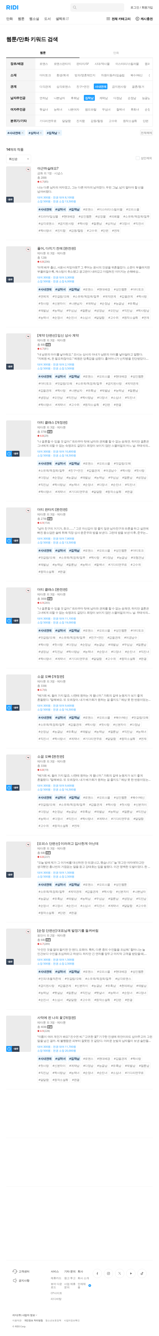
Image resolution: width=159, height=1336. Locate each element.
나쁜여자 (73, 109)
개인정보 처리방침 (33, 1320)
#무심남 (71, 310)
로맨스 (44, 64)
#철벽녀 (99, 565)
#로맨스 (88, 209)
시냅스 (58, 173)
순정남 (132, 98)
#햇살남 (57, 993)
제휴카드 (56, 1278)
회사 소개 (83, 1278)
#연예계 (44, 296)
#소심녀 (85, 318)
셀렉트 (62, 18)
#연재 (115, 230)
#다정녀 (124, 223)
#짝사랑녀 (45, 230)
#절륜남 (97, 223)
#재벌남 (44, 310)
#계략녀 (60, 405)
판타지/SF (82, 64)
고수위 (113, 121)
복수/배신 (136, 75)
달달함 (66, 121)
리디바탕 (56, 1298)
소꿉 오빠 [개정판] (50, 676)
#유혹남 (133, 303)
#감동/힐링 (76, 230)
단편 (145, 121)
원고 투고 (70, 1278)
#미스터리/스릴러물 (109, 209)
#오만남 (113, 310)
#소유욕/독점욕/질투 (136, 216)
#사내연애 (45, 209)
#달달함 (99, 318)
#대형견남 (137, 557)
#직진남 (127, 310)
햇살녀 (44, 109)
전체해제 (146, 133)
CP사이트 (56, 1293)
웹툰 (21, 18)
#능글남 (119, 303)
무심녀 (106, 109)
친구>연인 (82, 86)
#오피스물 (132, 209)
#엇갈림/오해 (60, 296)
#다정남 (44, 477)
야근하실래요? (47, 168)
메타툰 (41, 253)
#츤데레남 (125, 986)
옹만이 (41, 935)
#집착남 (74, 209)
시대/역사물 (102, 64)
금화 (40, 173)
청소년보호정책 (53, 1320)
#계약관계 (109, 296)
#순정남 (105, 303)
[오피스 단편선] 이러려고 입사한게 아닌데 (68, 844)
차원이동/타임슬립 (112, 75)
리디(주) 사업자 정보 (24, 1315)
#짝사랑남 (142, 310)
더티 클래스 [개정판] (52, 422)
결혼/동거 (138, 86)
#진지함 (60, 230)
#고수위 (92, 230)
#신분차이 (58, 303)
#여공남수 (110, 470)
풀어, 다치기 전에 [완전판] (56, 248)
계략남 (103, 98)
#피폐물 (114, 216)
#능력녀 (44, 318)
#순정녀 (57, 318)
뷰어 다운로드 (56, 1285)
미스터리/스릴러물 (127, 64)
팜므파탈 (90, 109)
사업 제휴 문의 (70, 1285)
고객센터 (20, 1271)
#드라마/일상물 (48, 216)
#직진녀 (139, 223)
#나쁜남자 (75, 303)
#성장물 (100, 216)
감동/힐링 (97, 121)
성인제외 (144, 158)
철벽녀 (120, 109)
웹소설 (34, 18)
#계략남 (91, 303)
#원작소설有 (130, 318)
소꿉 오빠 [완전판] (50, 756)
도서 (47, 18)
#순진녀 (71, 318)
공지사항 (20, 1280)
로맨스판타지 (62, 64)
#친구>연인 (76, 470)
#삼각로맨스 (46, 223)
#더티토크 (137, 289)
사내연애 (100, 86)
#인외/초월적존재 (50, 979)
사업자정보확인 (72, 1320)
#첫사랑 (44, 303)
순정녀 (149, 109)
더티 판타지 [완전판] (52, 509)
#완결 (117, 405)
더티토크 (45, 75)
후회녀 (135, 109)
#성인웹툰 (85, 216)
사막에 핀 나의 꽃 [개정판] (56, 1018)
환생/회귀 (63, 75)
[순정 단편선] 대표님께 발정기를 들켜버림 (68, 931)
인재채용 (84, 1285)
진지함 (80, 121)
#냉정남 (99, 310)
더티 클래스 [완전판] (52, 589)
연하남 (44, 98)
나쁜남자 (59, 98)
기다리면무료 (48, 121)
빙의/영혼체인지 (85, 75)
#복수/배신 (121, 717)
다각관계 (45, 86)
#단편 (104, 230)
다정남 (117, 98)
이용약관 (17, 1320)
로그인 (141, 7)
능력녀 (58, 109)
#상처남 (111, 223)
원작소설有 (130, 121)
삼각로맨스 (64, 86)
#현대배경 (68, 216)
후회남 (75, 98)
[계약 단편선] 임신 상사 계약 (58, 335)
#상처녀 (60, 209)
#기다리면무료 (78, 492)
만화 (9, 18)
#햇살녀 (99, 993)
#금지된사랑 (66, 223)
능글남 (146, 98)
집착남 (89, 98)
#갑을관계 (126, 296)
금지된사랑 (119, 86)
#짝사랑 (83, 223)
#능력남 (57, 310)
